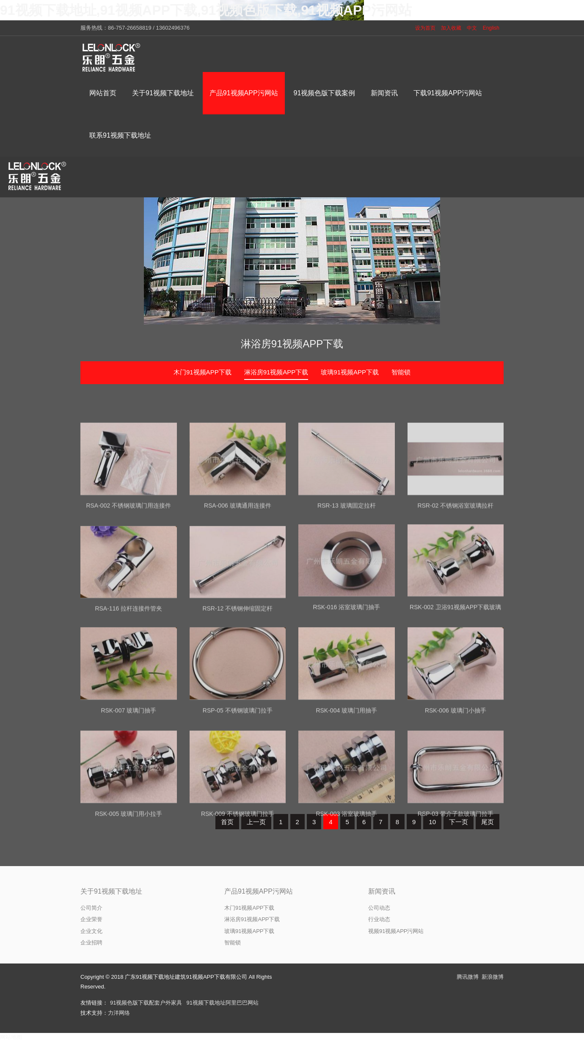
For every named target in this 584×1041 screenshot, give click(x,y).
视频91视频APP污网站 (396, 931)
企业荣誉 (91, 919)
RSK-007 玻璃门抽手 (128, 776)
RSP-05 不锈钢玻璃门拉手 (238, 776)
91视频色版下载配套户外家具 (146, 1002)
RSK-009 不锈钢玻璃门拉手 (237, 879)
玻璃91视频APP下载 (350, 372)
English (491, 28)
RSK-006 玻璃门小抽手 (455, 776)
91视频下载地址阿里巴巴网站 (222, 1002)
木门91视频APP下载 (202, 372)
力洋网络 (119, 1013)
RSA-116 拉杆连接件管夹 (128, 675)
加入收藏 (451, 28)
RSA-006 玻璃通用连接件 (237, 571)
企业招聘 (91, 942)
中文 (472, 28)
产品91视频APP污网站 (258, 891)
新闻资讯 (381, 891)
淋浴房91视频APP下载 (292, 343)
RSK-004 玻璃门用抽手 (346, 776)
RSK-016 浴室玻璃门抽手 (346, 673)
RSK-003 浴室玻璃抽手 (346, 879)
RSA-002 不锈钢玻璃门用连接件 (128, 571)
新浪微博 (493, 977)
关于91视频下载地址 (111, 891)
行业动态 (379, 919)
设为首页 (425, 28)
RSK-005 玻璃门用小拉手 (128, 879)
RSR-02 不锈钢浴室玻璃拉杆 (455, 571)
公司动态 (379, 908)
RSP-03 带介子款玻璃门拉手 (455, 879)
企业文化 (91, 931)
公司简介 (91, 908)
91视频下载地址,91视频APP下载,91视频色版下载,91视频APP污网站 (206, 10)
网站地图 (11, 1037)
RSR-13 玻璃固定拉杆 (346, 571)
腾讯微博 (468, 977)
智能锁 (400, 372)
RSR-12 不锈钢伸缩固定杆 (237, 675)
